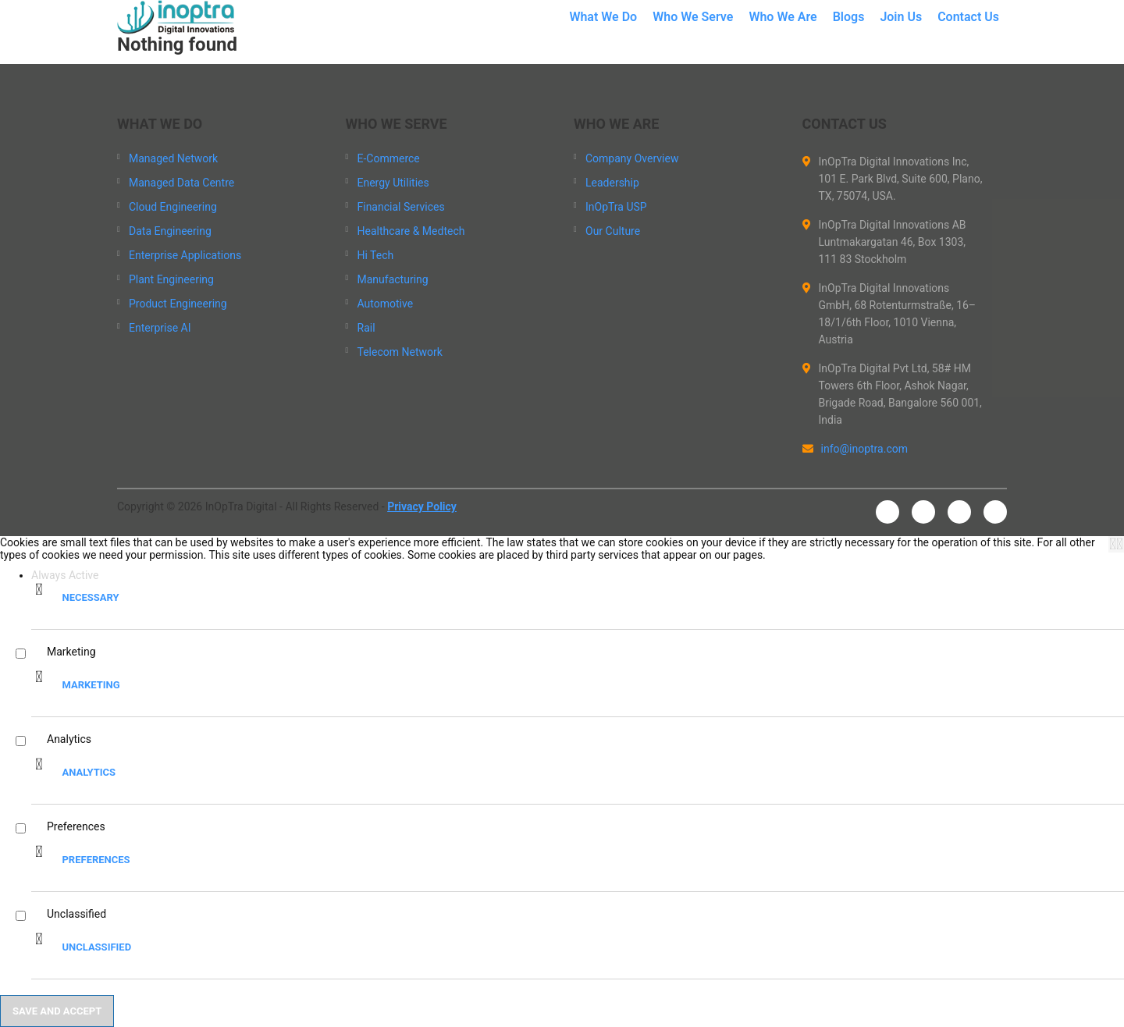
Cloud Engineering (173, 207)
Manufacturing (393, 279)
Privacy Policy (422, 506)
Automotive (385, 303)
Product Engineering (178, 303)
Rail (366, 328)
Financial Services (401, 207)
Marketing (90, 685)
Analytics (89, 772)
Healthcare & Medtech (411, 231)
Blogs (849, 17)
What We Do (603, 17)
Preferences (96, 859)
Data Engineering (170, 231)
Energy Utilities (393, 182)
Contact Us (968, 17)
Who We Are (782, 17)
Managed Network (173, 158)
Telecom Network (400, 352)
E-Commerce (388, 158)
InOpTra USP (616, 207)
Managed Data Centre (181, 182)
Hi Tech (375, 255)
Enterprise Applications (185, 255)
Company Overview (631, 158)
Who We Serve (693, 17)
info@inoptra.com (855, 448)
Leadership (612, 182)
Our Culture (612, 231)
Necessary (90, 597)
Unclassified (96, 947)
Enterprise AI (160, 328)
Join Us (901, 17)
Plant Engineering (171, 279)
